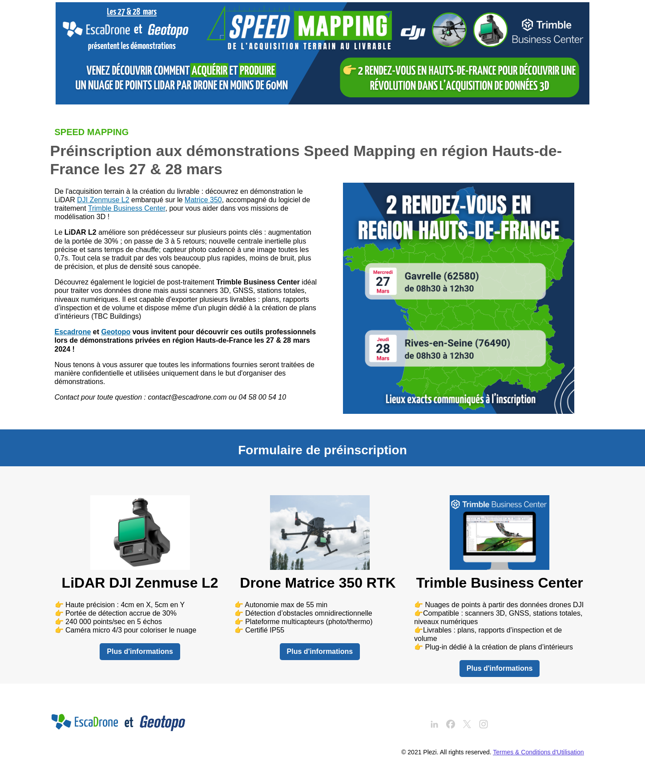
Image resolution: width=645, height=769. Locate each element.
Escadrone (73, 332)
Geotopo (115, 332)
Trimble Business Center (126, 208)
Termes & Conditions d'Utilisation (538, 752)
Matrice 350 (203, 200)
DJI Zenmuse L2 (103, 200)
